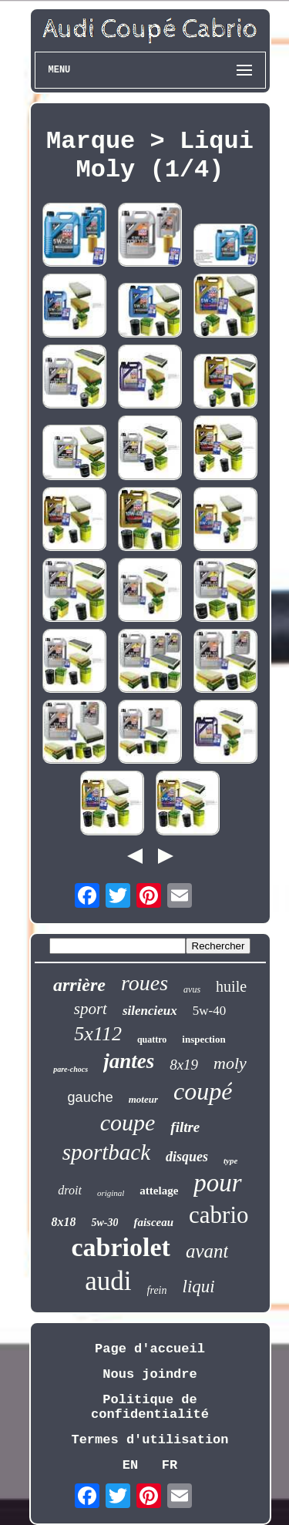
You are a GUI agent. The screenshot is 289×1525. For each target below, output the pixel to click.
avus (191, 989)
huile (231, 986)
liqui (199, 1286)
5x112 (98, 1034)
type (230, 1160)
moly (230, 1063)
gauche (90, 1097)
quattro (151, 1039)
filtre (185, 1127)
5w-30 (104, 1222)
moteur (143, 1099)
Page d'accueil (150, 1349)
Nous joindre (149, 1374)
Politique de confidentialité (150, 1407)
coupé (202, 1091)
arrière (79, 985)
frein (157, 1290)
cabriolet (121, 1247)
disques (187, 1156)
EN (130, 1465)
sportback (106, 1152)
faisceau (153, 1222)
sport (90, 1008)
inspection (203, 1039)
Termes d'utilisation (149, 1440)
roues (144, 983)
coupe (128, 1122)
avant (207, 1251)
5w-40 (209, 1010)
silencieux (150, 1010)
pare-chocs (70, 1069)
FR (169, 1465)
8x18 (63, 1221)
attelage (158, 1190)
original (110, 1192)
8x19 (184, 1064)
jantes (128, 1061)
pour (217, 1183)
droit (70, 1190)
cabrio (218, 1214)
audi (108, 1281)
